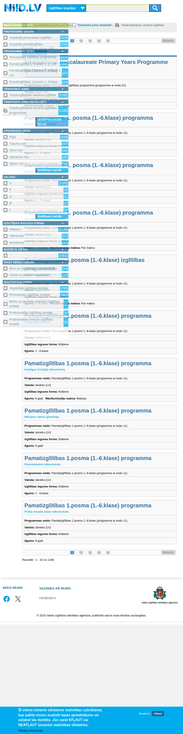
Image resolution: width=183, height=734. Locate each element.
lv (10, 183)
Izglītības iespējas (62, 8)
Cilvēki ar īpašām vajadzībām (29, 275)
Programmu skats (84, 52)
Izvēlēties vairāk (50, 119)
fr (10, 189)
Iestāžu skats (107, 52)
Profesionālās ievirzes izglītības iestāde (31, 322)
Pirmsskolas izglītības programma (32, 57)
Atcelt (42, 124)
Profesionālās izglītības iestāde (30, 312)
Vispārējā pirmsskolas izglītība (30, 37)
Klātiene (15, 229)
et (10, 196)
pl (10, 203)
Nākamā (168, 40)
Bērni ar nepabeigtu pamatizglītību (33, 268)
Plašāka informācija (30, 730)
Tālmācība (16, 236)
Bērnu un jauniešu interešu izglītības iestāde (34, 304)
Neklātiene (16, 242)
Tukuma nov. (18, 143)
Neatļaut (144, 713)
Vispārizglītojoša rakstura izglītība (32, 95)
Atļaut (158, 713)
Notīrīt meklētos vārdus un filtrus (101, 25)
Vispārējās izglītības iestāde (28, 288)
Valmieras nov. (19, 157)
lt (10, 210)
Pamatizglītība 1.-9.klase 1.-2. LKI (32, 64)
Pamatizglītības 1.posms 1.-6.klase (33, 82)
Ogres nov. (16, 163)
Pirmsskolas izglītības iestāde (29, 294)
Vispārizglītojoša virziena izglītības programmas (33, 110)
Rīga (12, 137)
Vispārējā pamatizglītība (26, 44)
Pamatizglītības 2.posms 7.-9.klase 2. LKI (35, 73)
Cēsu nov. (16, 150)
